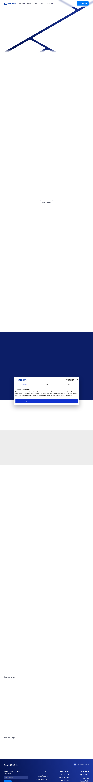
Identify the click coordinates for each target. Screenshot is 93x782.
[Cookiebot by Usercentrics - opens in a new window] (67, 380)
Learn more (20, 31)
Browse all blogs (81, 407)
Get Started (82, 3)
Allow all (67, 401)
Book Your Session (14, 534)
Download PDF (11, 84)
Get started (9, 454)
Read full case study (30, 229)
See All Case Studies (79, 247)
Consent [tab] (25, 384)
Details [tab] (46, 384)
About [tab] (68, 384)
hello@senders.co (83, 765)
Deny (25, 401)
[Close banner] (77, 379)
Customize (46, 401)
